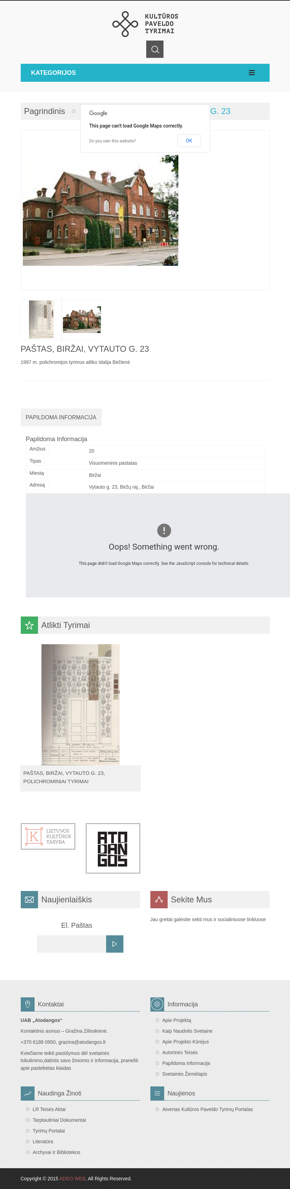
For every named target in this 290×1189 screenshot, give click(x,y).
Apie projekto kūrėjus (185, 1041)
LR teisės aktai (49, 1109)
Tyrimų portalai (49, 1131)
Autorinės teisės (180, 1052)
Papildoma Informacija (61, 417)
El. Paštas (76, 925)
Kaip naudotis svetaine (187, 1031)
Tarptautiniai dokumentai (59, 1120)
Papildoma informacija (186, 1063)
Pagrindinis (44, 111)
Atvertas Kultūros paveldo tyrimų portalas (207, 1109)
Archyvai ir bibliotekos (57, 1152)
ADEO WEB (72, 1178)
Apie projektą (176, 1020)
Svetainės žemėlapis (184, 1074)
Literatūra (43, 1141)
